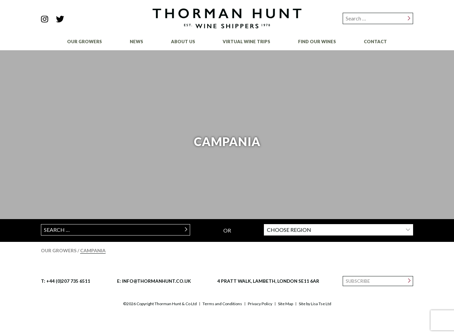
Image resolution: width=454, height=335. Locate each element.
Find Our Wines (317, 41)
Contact (375, 41)
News (136, 41)
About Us (183, 41)
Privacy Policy (260, 304)
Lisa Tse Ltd (321, 303)
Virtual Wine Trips (246, 41)
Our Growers (84, 41)
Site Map (285, 304)
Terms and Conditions (222, 304)
